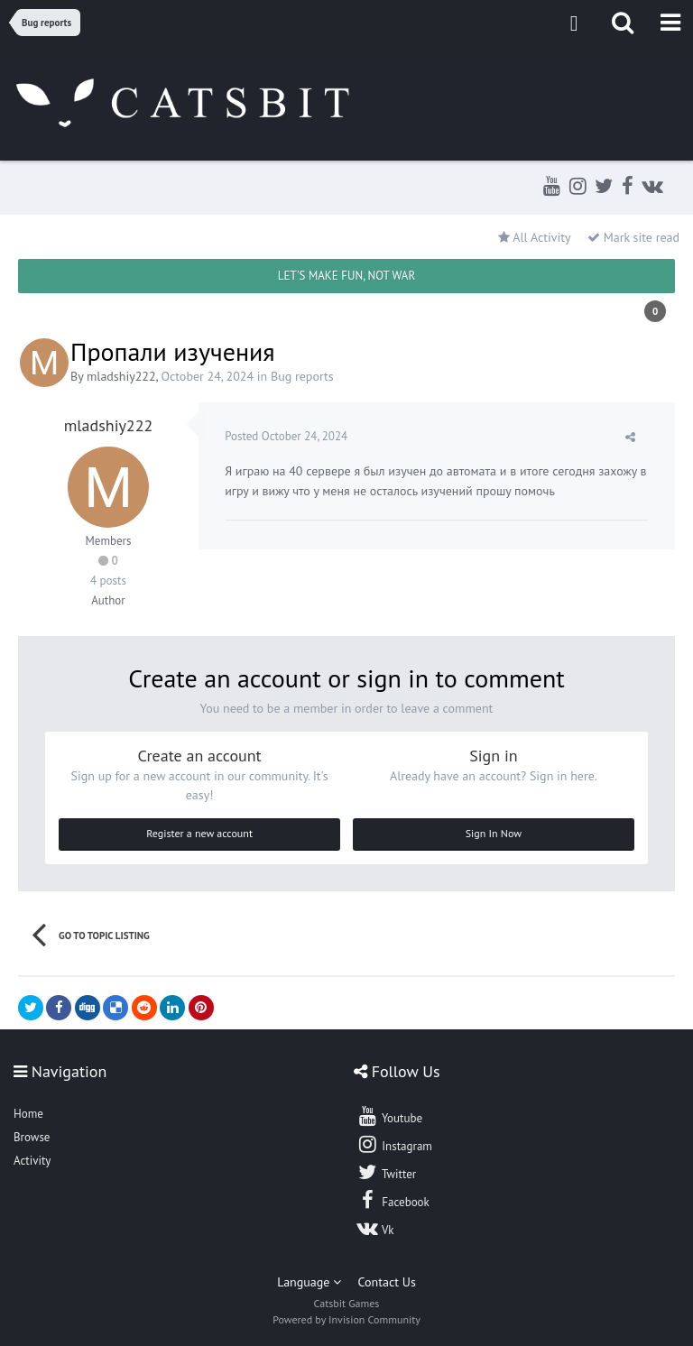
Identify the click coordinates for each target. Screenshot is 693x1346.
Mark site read (633, 237)
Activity (32, 1160)
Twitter (386, 1172)
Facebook (393, 1200)
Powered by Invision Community (346, 1319)
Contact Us (387, 1282)
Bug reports (302, 376)
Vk (375, 1228)
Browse (32, 1137)
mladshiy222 (121, 376)
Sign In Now (494, 833)
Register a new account (199, 833)
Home (28, 1113)
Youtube (389, 1116)
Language (309, 1282)
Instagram (394, 1144)
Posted (287, 436)
